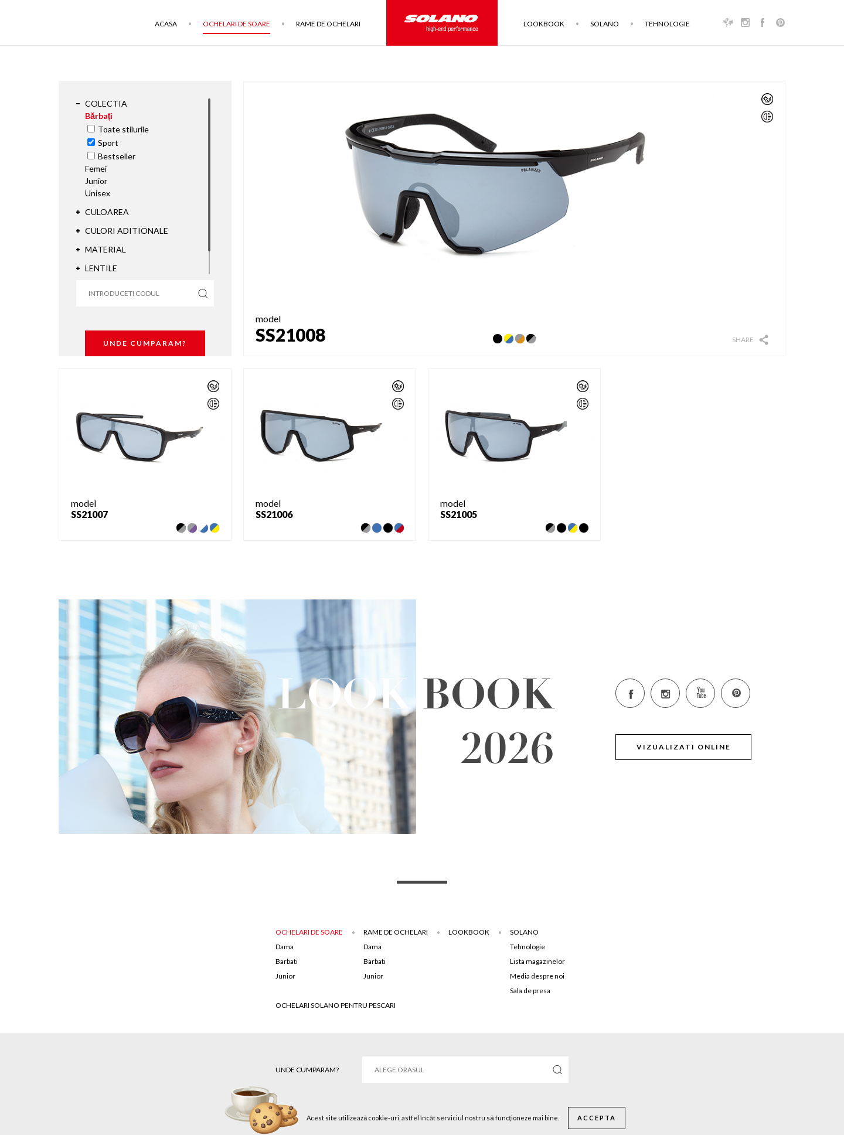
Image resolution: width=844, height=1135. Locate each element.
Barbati (286, 961)
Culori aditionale (126, 231)
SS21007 (89, 514)
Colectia (106, 103)
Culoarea (107, 212)
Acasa (166, 23)
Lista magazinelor (537, 961)
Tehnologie (667, 23)
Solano (604, 23)
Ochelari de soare (236, 23)
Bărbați (99, 116)
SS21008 (290, 334)
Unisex (97, 193)
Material (105, 249)
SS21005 (458, 514)
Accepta (596, 1118)
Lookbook (543, 23)
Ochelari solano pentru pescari (335, 1005)
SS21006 (274, 514)
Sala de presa (530, 990)
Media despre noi (537, 976)
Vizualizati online (684, 746)
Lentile (101, 268)
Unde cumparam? (145, 343)
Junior (96, 181)
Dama (284, 946)
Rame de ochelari (328, 23)
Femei (96, 168)
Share (743, 339)
